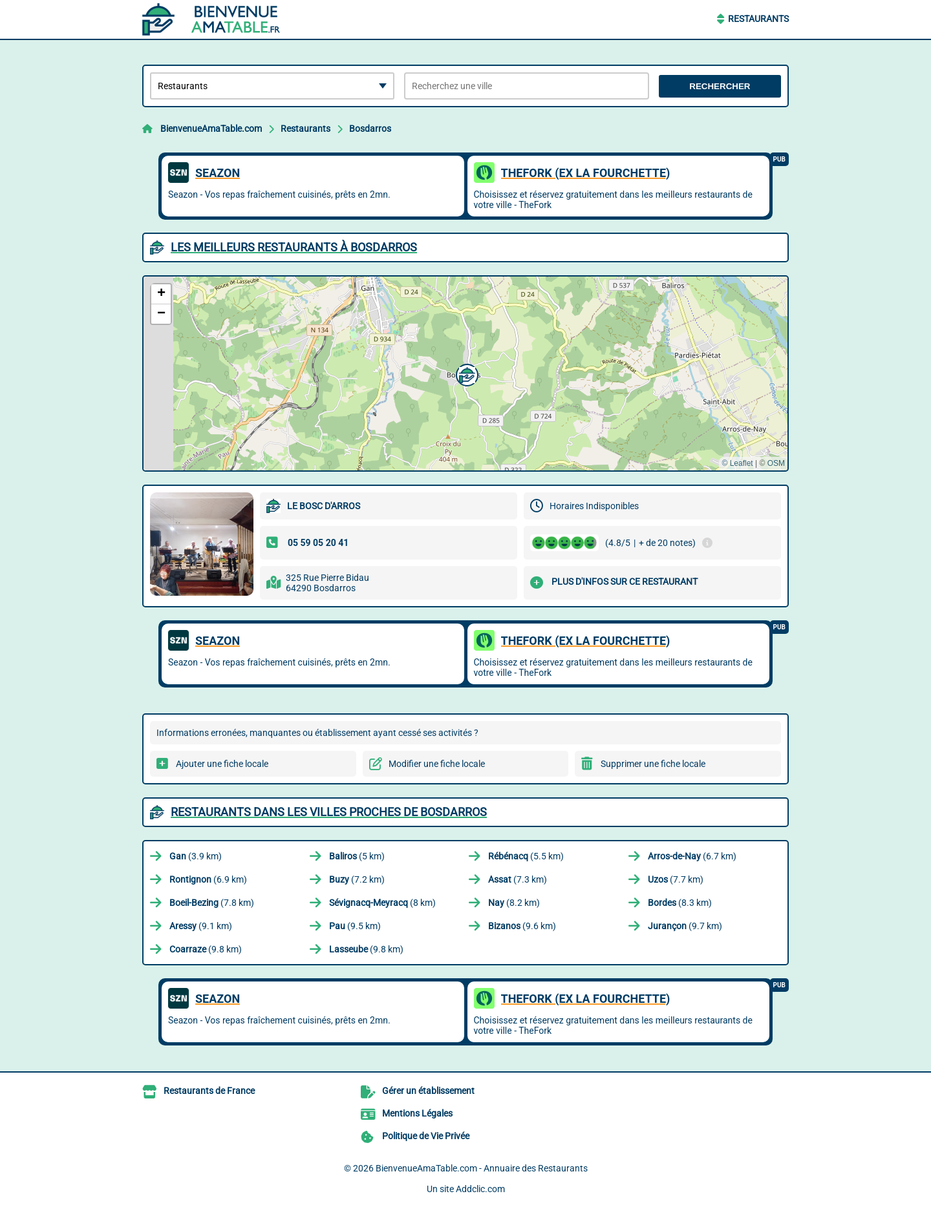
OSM (776, 463)
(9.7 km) (685, 926)
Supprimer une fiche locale (653, 764)
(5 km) (357, 856)
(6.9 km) (208, 879)
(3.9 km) (195, 856)
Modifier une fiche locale (437, 764)
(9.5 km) (355, 926)
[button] (465, 373)
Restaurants (758, 19)
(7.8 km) (211, 902)
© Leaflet (737, 463)
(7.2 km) (357, 879)
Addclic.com (480, 1189)
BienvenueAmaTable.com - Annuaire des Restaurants (482, 1168)
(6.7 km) (692, 856)
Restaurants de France (209, 1091)
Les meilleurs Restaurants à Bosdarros (294, 247)
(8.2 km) (514, 902)
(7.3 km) (517, 879)
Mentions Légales (417, 1113)
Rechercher (719, 86)
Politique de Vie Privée (425, 1136)
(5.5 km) (526, 856)
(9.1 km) (200, 926)
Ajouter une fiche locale (222, 764)
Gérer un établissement (428, 1091)
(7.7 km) (675, 879)
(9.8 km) (205, 949)
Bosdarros (370, 128)
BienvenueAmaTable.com (211, 128)
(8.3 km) (680, 902)
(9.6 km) (522, 926)
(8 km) (382, 902)
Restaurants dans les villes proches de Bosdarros (329, 812)
